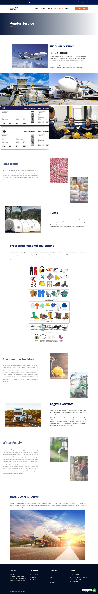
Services (50, 8)
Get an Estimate (81, 8)
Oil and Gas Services (34, 579)
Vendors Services (58, 8)
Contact (67, 8)
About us (43, 8)
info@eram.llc (84, 2)
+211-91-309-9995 (76, 574)
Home (36, 8)
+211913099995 (74, 2)
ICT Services (33, 577)
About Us (52, 577)
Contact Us (52, 582)
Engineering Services (34, 574)
